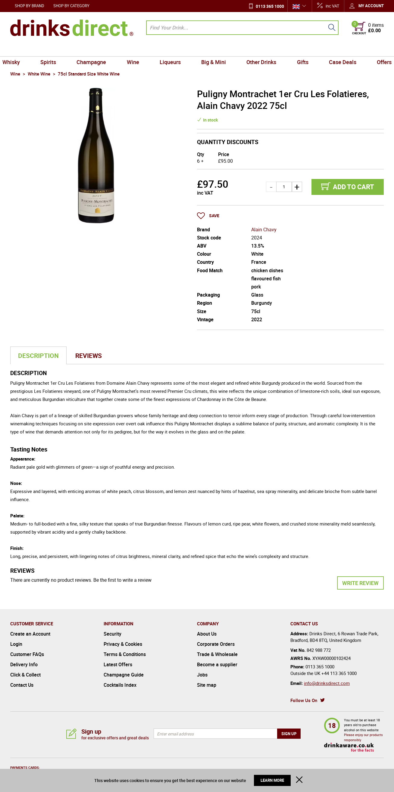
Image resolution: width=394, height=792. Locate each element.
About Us (207, 633)
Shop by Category (71, 5)
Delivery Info (24, 664)
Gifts (297, 49)
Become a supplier (217, 664)
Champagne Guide (124, 674)
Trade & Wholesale (217, 654)
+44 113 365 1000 (339, 673)
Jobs (202, 674)
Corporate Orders (216, 644)
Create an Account (30, 633)
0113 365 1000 (270, 6)
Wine (136, 49)
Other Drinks (258, 49)
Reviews (88, 355)
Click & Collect (25, 674)
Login (16, 644)
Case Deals (334, 49)
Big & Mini (212, 49)
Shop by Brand (29, 5)
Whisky (21, 49)
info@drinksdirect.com (327, 683)
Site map (206, 685)
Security (112, 633)
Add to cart (353, 186)
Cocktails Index (120, 685)
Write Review (360, 583)
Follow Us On (303, 700)
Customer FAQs (27, 654)
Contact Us (21, 685)
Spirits (56, 49)
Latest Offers (118, 664)
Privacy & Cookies (123, 644)
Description (38, 355)
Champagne (97, 49)
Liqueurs (171, 49)
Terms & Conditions (125, 654)
